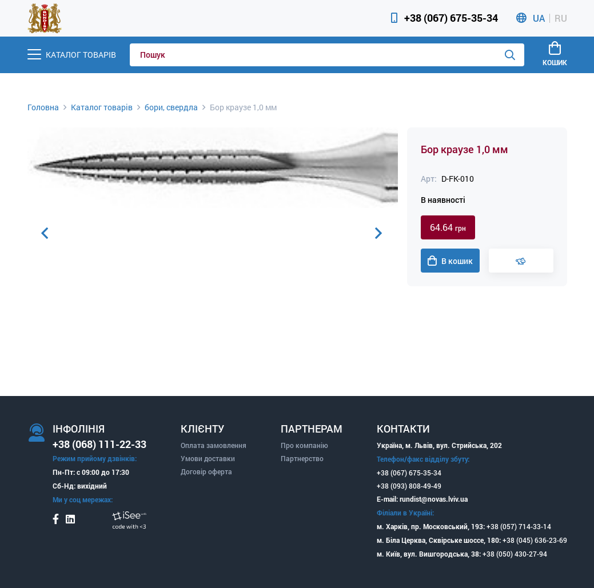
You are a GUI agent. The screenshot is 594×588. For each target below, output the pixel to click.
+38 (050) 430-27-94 (515, 553)
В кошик (450, 261)
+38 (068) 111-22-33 (99, 444)
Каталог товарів (102, 107)
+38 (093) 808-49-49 (409, 485)
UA (539, 18)
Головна (43, 107)
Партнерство (302, 458)
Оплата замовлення (213, 445)
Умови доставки (208, 458)
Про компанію (304, 445)
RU (561, 18)
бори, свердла (171, 107)
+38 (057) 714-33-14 (519, 526)
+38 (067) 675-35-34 (451, 18)
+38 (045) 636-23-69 (535, 540)
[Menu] (71, 54)
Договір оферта (206, 471)
